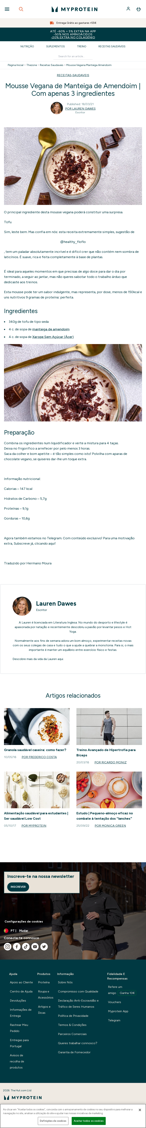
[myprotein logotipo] (74, 9)
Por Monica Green (110, 825)
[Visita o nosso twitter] (44, 946)
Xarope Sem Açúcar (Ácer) (53, 337)
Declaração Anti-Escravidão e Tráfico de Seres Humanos (78, 1003)
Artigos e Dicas (44, 1010)
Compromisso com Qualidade (78, 991)
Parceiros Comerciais (72, 1034)
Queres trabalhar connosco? (77, 1043)
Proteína (44, 982)
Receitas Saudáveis (111, 46)
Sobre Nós (65, 982)
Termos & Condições (72, 1025)
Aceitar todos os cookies (89, 1120)
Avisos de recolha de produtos (17, 1061)
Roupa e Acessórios (45, 994)
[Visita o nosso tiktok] (26, 946)
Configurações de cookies (24, 921)
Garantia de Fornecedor (74, 1052)
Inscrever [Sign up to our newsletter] (18, 886)
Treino (81, 46)
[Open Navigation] (7, 9)
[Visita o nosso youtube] (35, 946)
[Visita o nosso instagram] (7, 946)
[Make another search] (73, 56)
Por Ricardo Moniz (110, 762)
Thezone (31, 65)
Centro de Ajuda (21, 991)
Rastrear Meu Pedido (19, 1028)
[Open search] (21, 9)
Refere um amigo (122, 990)
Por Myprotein (33, 825)
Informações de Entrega (21, 1013)
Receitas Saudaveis (51, 65)
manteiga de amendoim (51, 329)
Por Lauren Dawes (80, 108)
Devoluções (18, 1000)
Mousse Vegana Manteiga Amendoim (89, 65)
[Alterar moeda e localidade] (73, 930)
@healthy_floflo (73, 242)
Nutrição (27, 46)
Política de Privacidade (73, 1016)
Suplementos (55, 46)
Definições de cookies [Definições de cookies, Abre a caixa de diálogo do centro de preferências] (53, 1120)
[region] (73, 1116)
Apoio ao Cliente (21, 982)
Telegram (114, 1020)
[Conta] (128, 9)
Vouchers (114, 1002)
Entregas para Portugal (19, 1043)
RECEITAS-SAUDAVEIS (73, 75)
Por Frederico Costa (39, 757)
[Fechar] (140, 1110)
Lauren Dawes (56, 603)
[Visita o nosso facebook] (17, 946)
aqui (60, 659)
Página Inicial (15, 65)
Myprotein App (118, 1011)
